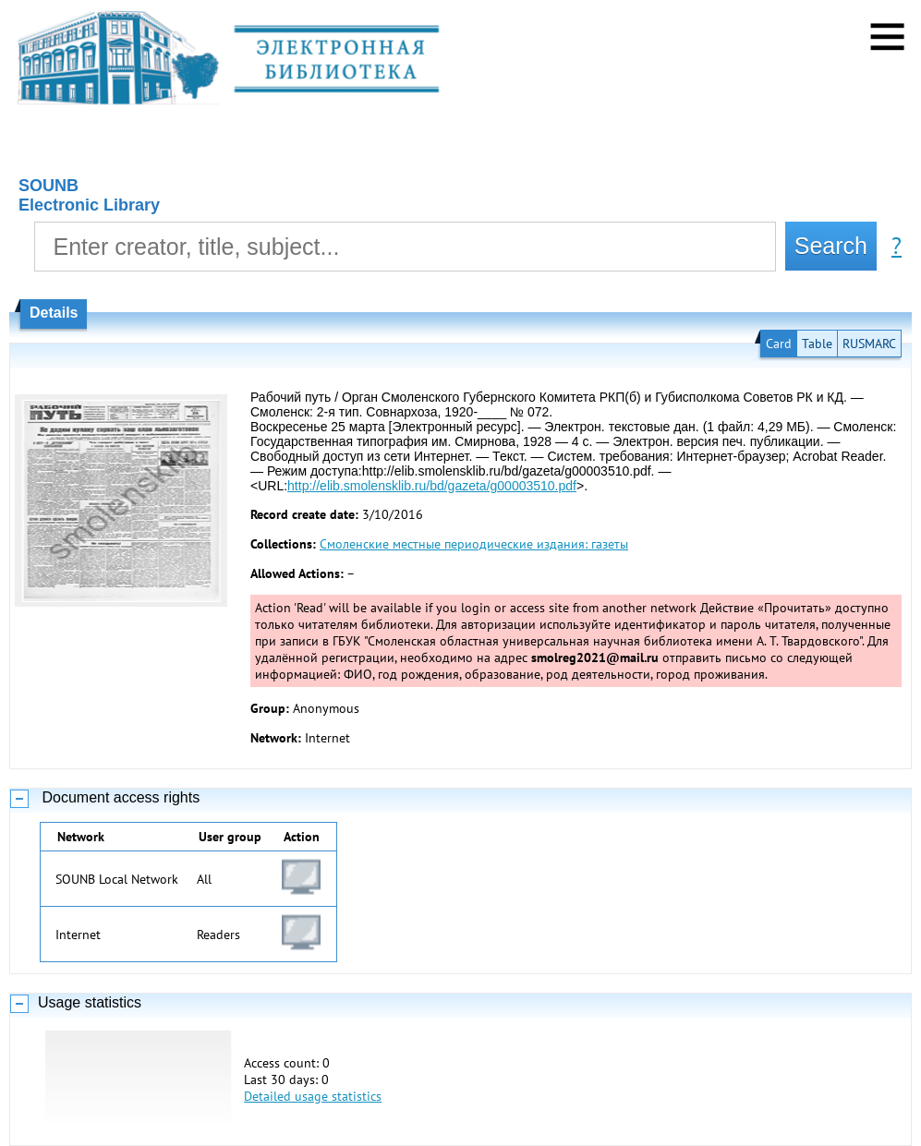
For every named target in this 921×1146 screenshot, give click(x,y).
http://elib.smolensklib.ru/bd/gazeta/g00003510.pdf (431, 485)
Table (817, 343)
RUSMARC (869, 343)
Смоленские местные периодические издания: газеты (474, 544)
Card (779, 343)
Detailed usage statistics (313, 1096)
